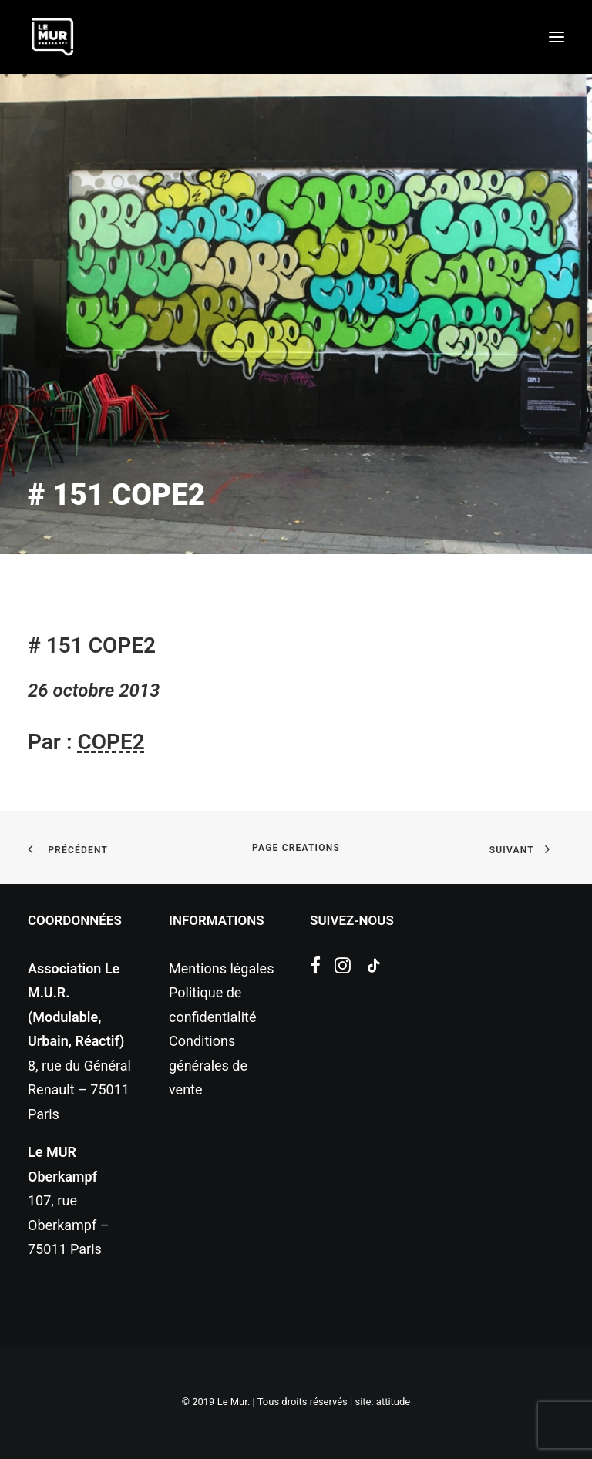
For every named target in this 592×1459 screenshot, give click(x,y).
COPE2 (110, 742)
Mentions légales (221, 968)
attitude (393, 1401)
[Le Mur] (52, 37)
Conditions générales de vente (208, 1065)
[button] (556, 37)
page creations (296, 847)
